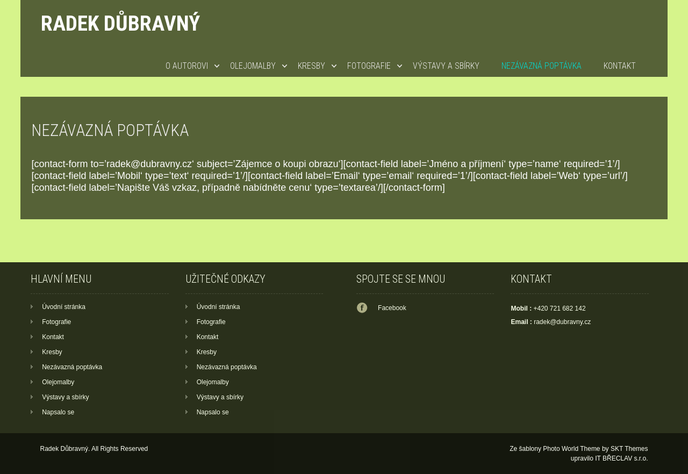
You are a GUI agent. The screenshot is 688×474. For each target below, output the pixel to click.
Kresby (311, 66)
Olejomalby (253, 66)
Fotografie (369, 66)
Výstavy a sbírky (446, 66)
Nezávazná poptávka (541, 66)
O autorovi (187, 66)
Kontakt (620, 66)
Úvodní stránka (63, 307)
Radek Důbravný (120, 23)
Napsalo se (58, 412)
